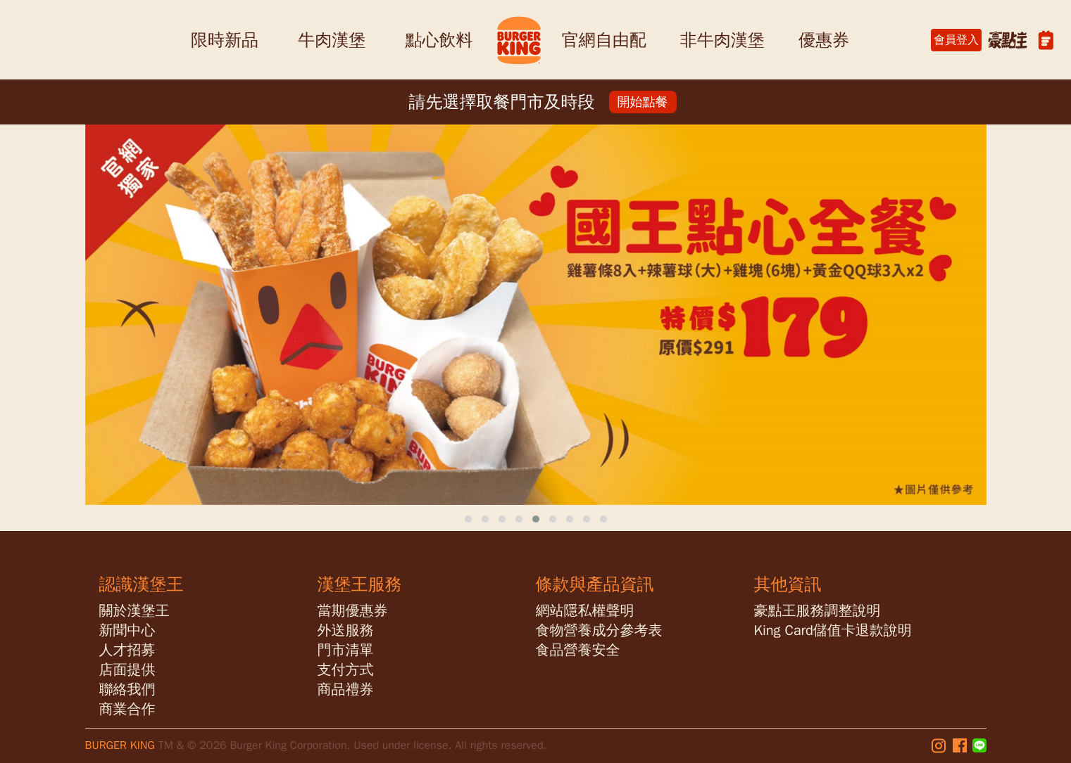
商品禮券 (346, 689)
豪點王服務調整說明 (817, 611)
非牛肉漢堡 (722, 40)
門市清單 (346, 650)
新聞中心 (127, 630)
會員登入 (956, 40)
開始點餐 (643, 102)
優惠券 (823, 40)
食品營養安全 (578, 650)
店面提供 (127, 670)
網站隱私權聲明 (585, 611)
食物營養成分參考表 (599, 630)
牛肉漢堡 (331, 40)
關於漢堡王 (134, 611)
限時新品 (224, 40)
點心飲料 (438, 40)
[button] (468, 519)
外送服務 (346, 630)
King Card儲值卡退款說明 (833, 630)
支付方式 (346, 670)
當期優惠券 (353, 611)
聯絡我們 (127, 689)
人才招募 (127, 650)
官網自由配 (604, 40)
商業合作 (127, 709)
